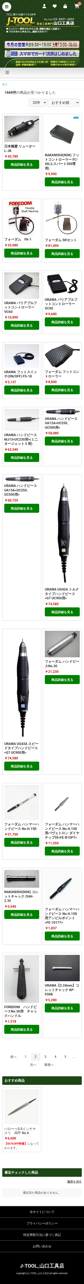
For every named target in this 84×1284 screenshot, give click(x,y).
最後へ (49, 1064)
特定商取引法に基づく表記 (42, 1235)
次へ (33, 1064)
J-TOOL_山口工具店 (42, 1266)
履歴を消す (74, 1181)
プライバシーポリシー (42, 1223)
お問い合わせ (42, 1246)
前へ (13, 1057)
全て (5, 84)
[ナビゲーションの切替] (7, 72)
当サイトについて (42, 1212)
